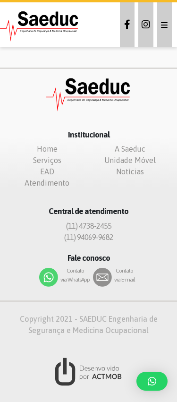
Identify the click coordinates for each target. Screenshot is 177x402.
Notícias (130, 171)
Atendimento (47, 183)
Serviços (47, 160)
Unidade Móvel (130, 160)
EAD (47, 171)
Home (47, 149)
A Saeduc (130, 149)
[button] (152, 381)
